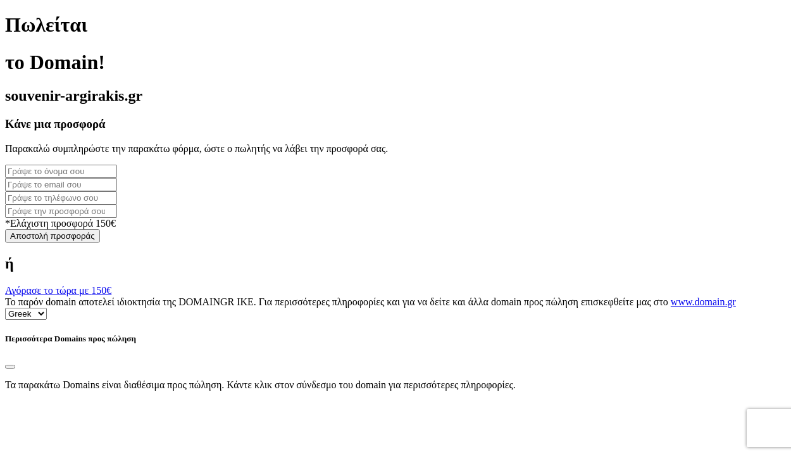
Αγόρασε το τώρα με (58, 290)
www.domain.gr (703, 301)
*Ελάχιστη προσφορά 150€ (60, 223)
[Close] (10, 367)
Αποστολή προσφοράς (52, 236)
